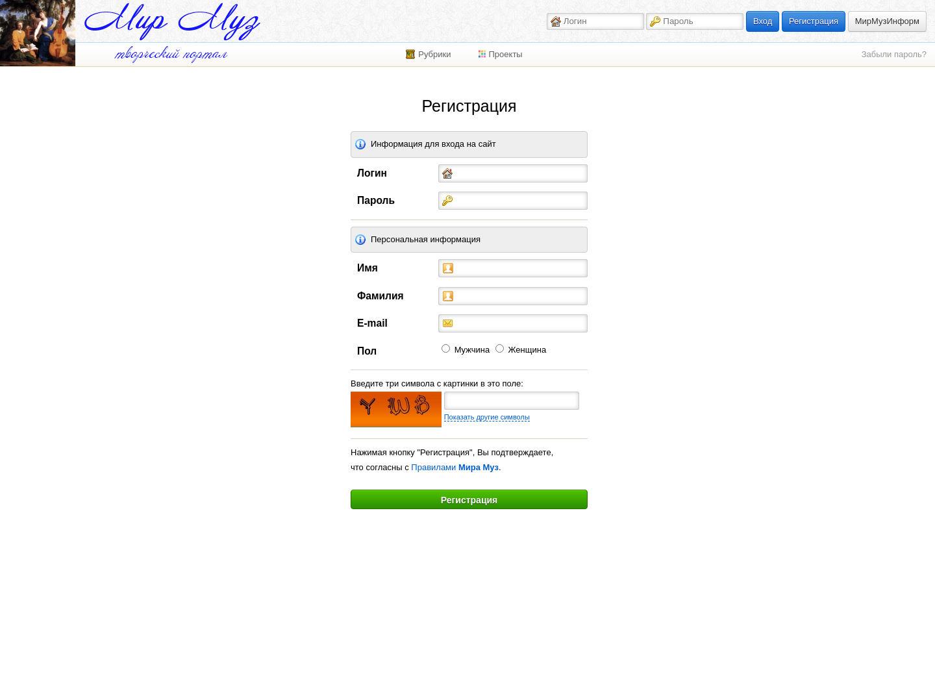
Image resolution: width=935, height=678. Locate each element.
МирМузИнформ (887, 21)
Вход (762, 21)
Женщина (527, 350)
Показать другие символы (487, 417)
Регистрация (813, 21)
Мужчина (472, 350)
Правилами (455, 467)
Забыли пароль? (894, 54)
